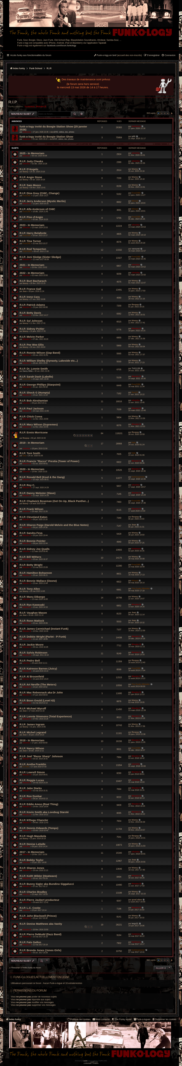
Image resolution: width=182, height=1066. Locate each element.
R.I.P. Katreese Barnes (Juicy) (38, 668)
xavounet (136, 249)
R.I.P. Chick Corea (31, 416)
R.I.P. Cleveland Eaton (33, 516)
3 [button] (164, 113)
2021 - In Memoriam (32, 264)
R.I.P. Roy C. (27, 485)
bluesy (25, 172)
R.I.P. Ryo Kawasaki (32, 604)
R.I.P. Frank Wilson (31, 508)
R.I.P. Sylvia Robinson (33, 652)
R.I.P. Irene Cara (30, 296)
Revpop (135, 304)
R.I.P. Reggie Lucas (32, 780)
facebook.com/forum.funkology (61, 45)
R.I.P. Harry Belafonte (33, 233)
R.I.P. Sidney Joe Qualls (35, 548)
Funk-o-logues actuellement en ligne (41, 977)
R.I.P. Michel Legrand (33, 732)
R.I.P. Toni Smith (30, 453)
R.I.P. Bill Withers (30, 556)
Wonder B (41, 106)
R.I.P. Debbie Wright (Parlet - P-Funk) (43, 636)
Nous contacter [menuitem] (101, 1019)
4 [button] (167, 113)
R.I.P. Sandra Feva (31, 532)
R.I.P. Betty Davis (30, 312)
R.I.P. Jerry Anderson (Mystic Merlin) (43, 201)
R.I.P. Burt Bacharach (33, 280)
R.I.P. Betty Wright (31, 564)
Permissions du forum (29, 990)
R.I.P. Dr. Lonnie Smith (34, 368)
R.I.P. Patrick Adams (32, 304)
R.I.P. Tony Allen (30, 588)
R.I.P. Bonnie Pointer (33, 540)
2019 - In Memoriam (32, 442)
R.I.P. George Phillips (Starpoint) (40, 384)
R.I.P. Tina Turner (30, 240)
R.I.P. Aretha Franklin (33, 764)
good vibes (137, 899)
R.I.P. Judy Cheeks (31, 161)
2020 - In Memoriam (32, 469)
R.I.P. (13, 102)
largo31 (135, 923)
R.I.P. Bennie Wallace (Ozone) (38, 580)
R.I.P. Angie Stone (31, 177)
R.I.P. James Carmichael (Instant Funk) (44, 628)
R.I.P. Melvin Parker (32, 336)
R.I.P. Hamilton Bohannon (36, 572)
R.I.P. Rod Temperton (33, 248)
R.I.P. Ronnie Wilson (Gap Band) (40, 352)
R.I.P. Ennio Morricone (34, 432)
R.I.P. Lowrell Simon (32, 772)
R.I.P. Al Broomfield (32, 676)
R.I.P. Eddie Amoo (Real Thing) (39, 804)
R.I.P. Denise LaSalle (33, 843)
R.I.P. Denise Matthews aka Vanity (41, 923)
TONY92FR (27, 251)
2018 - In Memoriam (32, 740)
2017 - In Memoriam (32, 851)
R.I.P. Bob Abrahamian (34, 400)
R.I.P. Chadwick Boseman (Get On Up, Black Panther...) (54, 501)
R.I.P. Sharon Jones (32, 867)
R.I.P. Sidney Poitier (32, 328)
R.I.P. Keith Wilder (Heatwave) (38, 875)
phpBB (85, 1060)
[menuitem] (168, 55)
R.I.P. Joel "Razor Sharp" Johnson (41, 756)
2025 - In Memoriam (32, 153)
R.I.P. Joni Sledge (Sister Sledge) (40, 256)
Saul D (135, 392)
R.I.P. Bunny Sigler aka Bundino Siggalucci (47, 883)
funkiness (30, 106)
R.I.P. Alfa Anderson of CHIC (37, 209)
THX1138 (136, 368)
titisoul (135, 201)
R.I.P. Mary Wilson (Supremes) (39, 424)
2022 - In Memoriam (32, 272)
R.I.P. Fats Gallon (30, 942)
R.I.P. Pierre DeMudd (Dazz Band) (40, 934)
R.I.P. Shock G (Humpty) (35, 392)
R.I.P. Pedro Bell (30, 660)
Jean (25, 291)
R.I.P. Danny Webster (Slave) (37, 493)
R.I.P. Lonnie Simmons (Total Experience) (46, 716)
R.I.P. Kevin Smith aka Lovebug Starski (44, 812)
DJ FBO (26, 767)
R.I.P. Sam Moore (30, 185)
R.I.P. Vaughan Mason (33, 612)
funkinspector (138, 477)
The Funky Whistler (141, 588)
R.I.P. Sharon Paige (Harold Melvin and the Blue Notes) (54, 524)
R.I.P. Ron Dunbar (31, 796)
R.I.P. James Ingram (32, 724)
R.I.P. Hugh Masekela (33, 836)
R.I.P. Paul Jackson (32, 408)
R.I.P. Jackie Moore (32, 644)
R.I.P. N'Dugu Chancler (34, 820)
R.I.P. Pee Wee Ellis (32, 344)
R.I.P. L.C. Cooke (30, 907)
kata (134, 442)
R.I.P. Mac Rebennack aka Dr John (41, 692)
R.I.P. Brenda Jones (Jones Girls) (40, 950)
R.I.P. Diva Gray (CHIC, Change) (39, 193)
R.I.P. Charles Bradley (33, 891)
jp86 (133, 136)
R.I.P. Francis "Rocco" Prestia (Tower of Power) (49, 461)
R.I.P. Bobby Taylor (31, 859)
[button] (171, 113)
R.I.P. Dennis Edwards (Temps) (39, 828)
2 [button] (161, 113)
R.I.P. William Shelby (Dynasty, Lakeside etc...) (49, 360)
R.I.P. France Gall (30, 288)
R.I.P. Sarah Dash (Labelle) (36, 376)
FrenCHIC (27, 196)
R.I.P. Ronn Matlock (32, 620)
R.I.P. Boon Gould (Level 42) (37, 700)
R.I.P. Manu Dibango (32, 596)
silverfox (26, 156)
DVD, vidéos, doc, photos (64, 132)
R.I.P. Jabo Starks (31, 788)
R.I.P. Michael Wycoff (33, 708)
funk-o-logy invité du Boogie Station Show (46, 136)
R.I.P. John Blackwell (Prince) (38, 915)
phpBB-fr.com (94, 1062)
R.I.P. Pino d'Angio (31, 217)
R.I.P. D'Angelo (29, 169)
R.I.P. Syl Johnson (31, 320)
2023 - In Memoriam (32, 225)
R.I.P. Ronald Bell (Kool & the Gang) (42, 477)
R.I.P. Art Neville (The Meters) (38, 684)
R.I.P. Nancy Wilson (32, 748)
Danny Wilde (28, 371)
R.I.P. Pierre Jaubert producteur (39, 899)
